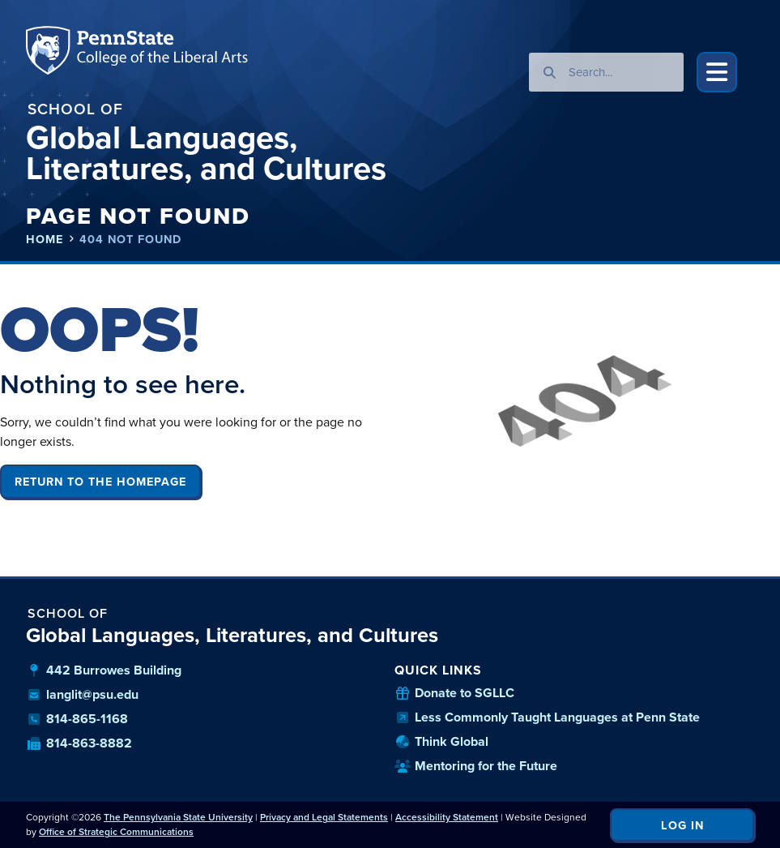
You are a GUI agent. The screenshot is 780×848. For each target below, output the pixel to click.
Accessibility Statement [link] (446, 817)
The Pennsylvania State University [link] (178, 817)
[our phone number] (206, 719)
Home (44, 240)
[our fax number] (206, 743)
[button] (717, 72)
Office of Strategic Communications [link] (116, 831)
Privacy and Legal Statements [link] (324, 817)
